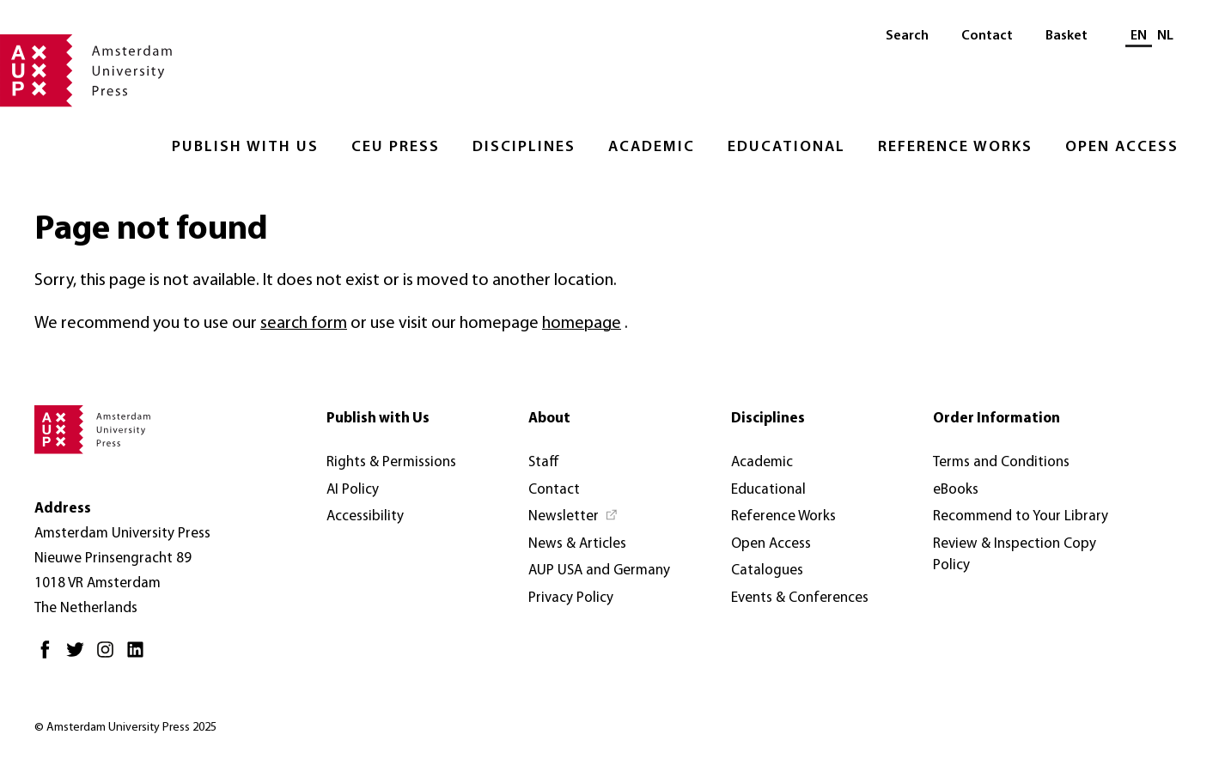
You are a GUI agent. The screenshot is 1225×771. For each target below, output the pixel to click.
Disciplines (524, 147)
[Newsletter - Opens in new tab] (573, 517)
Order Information (996, 418)
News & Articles (577, 544)
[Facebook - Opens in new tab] (49, 656)
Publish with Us (245, 147)
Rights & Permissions (391, 462)
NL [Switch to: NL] (1165, 36)
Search (907, 36)
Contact (987, 36)
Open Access (1122, 147)
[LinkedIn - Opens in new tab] (140, 656)
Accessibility (365, 516)
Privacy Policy (570, 598)
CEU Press (395, 147)
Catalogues (767, 570)
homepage (581, 323)
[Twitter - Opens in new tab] (79, 656)
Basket (1066, 36)
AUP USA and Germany (599, 570)
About (549, 418)
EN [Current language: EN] (1139, 36)
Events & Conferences (799, 598)
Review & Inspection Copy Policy (1014, 555)
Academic (651, 147)
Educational (786, 147)
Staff (543, 462)
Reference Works (955, 147)
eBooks (955, 490)
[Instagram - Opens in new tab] (109, 656)
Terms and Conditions (1001, 462)
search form (303, 323)
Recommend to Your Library (1020, 516)
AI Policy (352, 490)
